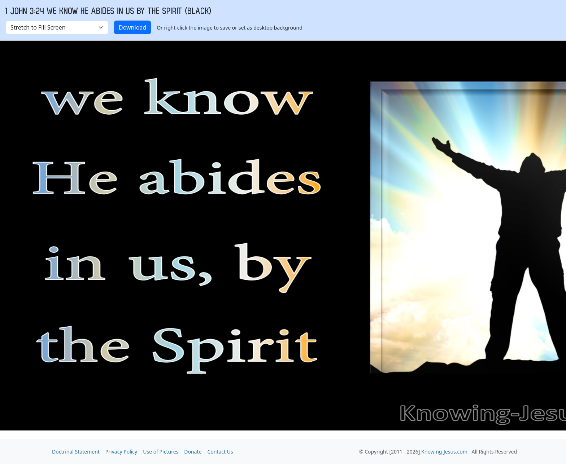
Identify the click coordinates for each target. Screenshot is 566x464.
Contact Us (220, 451)
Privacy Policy (121, 451)
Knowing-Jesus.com (444, 451)
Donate (192, 451)
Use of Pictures (160, 451)
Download (132, 27)
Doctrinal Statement (76, 451)
